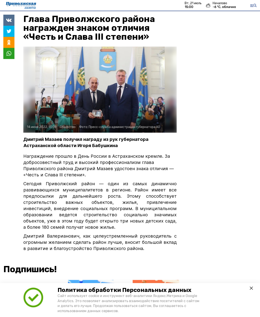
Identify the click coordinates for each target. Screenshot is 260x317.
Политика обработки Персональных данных (124, 290)
